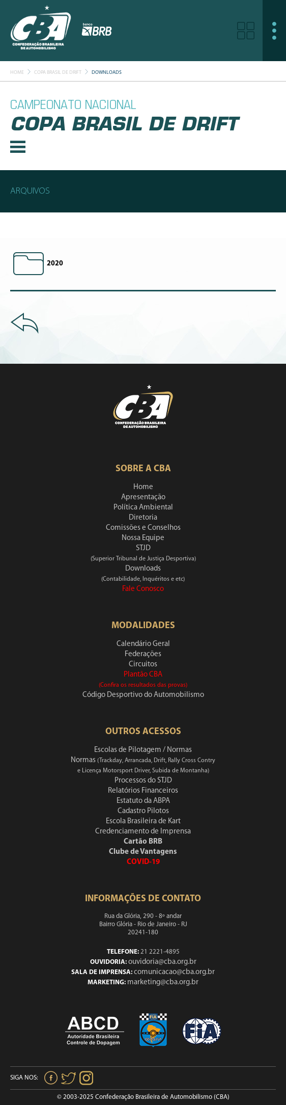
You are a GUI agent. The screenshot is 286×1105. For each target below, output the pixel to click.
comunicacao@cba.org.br (174, 972)
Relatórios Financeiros (143, 791)
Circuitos (143, 664)
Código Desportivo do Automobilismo (143, 695)
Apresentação (143, 497)
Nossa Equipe (143, 538)
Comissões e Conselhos (143, 528)
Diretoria (143, 518)
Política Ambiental (143, 507)
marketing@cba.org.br (162, 982)
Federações (143, 654)
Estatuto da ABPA (143, 801)
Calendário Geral (143, 644)
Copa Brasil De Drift (57, 72)
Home (17, 72)
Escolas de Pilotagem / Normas (143, 750)
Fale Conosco (143, 589)
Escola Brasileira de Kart (143, 821)
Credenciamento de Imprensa (143, 832)
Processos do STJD (143, 781)
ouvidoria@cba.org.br (162, 962)
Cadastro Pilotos (143, 811)
